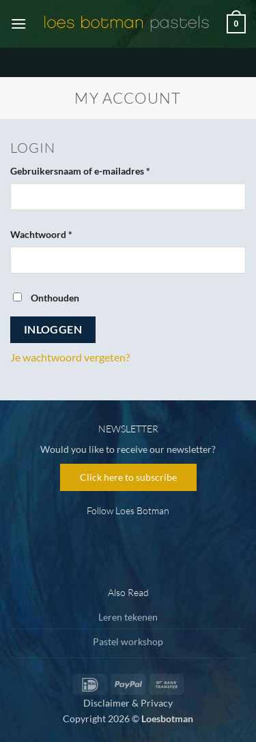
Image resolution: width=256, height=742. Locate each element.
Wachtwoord (56, 233)
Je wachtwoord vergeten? (70, 357)
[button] (18, 23)
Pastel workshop (128, 641)
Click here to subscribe (128, 477)
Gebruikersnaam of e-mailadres (95, 170)
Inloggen (53, 329)
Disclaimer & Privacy (128, 703)
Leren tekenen (128, 617)
